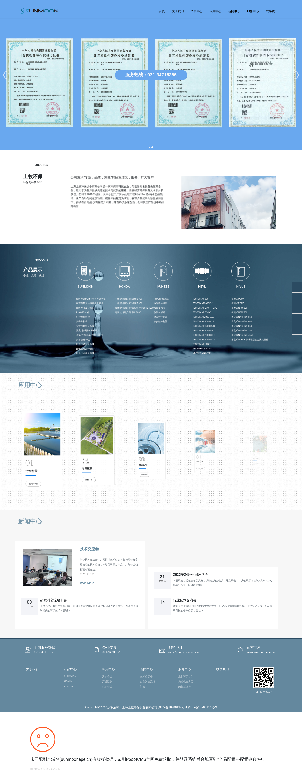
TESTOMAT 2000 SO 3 (188, 322)
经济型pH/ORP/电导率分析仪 (131, 303)
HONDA (68, 681)
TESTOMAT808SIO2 (188, 306)
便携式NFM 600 (206, 308)
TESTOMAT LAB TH (188, 326)
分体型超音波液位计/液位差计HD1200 (153, 308)
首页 (162, 11)
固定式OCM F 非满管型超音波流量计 (211, 324)
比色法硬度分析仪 (129, 326)
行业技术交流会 (185, 600)
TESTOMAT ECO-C (187, 310)
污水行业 (37, 458)
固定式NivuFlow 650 (207, 317)
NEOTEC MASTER (187, 331)
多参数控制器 (166, 315)
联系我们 (272, 11)
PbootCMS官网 (140, 759)
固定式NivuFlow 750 (207, 319)
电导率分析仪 (127, 312)
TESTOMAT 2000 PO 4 (188, 324)
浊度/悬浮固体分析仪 (129, 319)
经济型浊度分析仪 (129, 308)
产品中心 (196, 11)
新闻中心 (234, 11)
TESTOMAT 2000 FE (188, 319)
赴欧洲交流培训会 (53, 600)
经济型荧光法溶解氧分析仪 (131, 306)
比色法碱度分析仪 (129, 328)
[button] (5, 75)
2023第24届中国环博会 (190, 575)
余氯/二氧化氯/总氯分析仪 (131, 322)
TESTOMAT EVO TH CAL (189, 308)
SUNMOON (70, 676)
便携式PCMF (205, 306)
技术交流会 (89, 549)
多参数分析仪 (127, 324)
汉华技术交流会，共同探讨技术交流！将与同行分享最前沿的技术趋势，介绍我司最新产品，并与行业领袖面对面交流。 (109, 564)
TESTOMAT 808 (187, 303)
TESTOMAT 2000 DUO (188, 317)
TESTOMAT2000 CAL (188, 312)
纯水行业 (107, 686)
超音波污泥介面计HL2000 (150, 310)
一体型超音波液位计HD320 (151, 303)
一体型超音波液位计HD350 (151, 306)
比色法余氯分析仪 (129, 331)
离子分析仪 (127, 315)
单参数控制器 (166, 312)
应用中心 (215, 11)
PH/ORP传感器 (167, 303)
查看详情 (38, 463)
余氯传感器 (166, 308)
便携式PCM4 (205, 303)
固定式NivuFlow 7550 (207, 322)
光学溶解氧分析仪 (129, 317)
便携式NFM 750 (206, 310)
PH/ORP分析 (127, 310)
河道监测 (107, 681)
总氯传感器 (166, 310)
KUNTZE (68, 686)
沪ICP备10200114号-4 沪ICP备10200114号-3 (187, 707)
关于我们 (178, 11)
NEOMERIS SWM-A (188, 328)
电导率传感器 (166, 306)
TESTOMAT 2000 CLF (188, 315)
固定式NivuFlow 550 (207, 312)
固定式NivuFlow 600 (207, 315)
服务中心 (253, 11)
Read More (87, 583)
